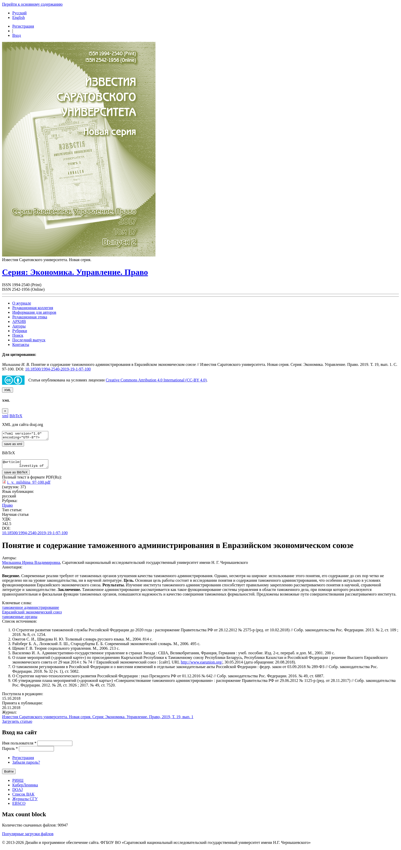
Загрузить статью (17, 724)
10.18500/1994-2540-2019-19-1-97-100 (58, 369)
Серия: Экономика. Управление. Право (75, 272)
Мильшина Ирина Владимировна (31, 565)
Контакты (20, 344)
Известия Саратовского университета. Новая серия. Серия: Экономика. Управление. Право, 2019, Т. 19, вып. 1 (97, 720)
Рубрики (19, 331)
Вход (16, 35)
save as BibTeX (16, 475)
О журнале (21, 303)
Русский (19, 13)
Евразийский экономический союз (32, 615)
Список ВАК (23, 797)
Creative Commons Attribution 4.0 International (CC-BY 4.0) (156, 380)
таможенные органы (19, 620)
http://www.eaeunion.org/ (201, 665)
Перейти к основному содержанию (32, 4)
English (18, 17)
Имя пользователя (19, 746)
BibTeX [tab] (15, 416)
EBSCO (19, 806)
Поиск (17, 335)
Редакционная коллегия (32, 308)
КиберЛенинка (25, 788)
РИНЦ (18, 783)
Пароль (10, 751)
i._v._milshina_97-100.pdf (28, 485)
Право (7, 508)
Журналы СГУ (25, 802)
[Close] (5, 411)
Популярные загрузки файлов (27, 837)
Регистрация (23, 26)
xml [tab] (5, 416)
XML (7, 390)
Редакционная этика (29, 317)
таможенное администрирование (30, 610)
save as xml (13, 445)
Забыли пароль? (26, 765)
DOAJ (17, 792)
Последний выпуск (29, 340)
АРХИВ (19, 321)
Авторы (19, 326)
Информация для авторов (34, 312)
